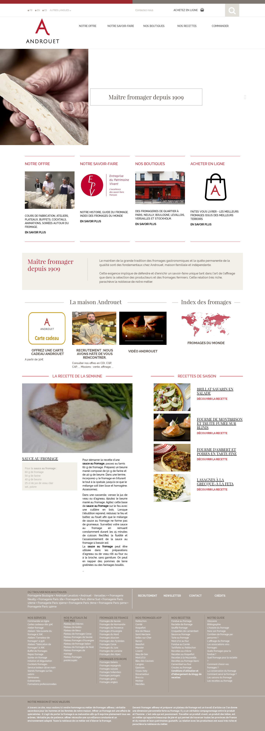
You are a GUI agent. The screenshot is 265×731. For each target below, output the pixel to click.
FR (30, 10)
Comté (138, 624)
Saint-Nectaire (142, 634)
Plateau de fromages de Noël (79, 647)
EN (37, 10)
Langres (139, 664)
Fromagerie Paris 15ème (52, 602)
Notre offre (87, 26)
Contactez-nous (144, 10)
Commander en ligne (38, 621)
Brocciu (139, 677)
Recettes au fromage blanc (185, 661)
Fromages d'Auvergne (111, 631)
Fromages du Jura (109, 647)
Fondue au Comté (180, 644)
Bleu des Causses (144, 661)
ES (44, 10)
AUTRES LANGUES (60, 10)
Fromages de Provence (111, 627)
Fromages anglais (109, 682)
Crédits (220, 595)
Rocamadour (142, 674)
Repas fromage (35, 654)
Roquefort (140, 627)
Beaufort (139, 644)
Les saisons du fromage (219, 677)
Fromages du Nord (109, 634)
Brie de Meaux (142, 631)
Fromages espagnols (110, 665)
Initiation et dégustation (40, 661)
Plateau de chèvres (74, 624)
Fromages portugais (110, 675)
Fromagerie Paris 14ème (42, 606)
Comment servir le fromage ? (222, 674)
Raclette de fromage (181, 624)
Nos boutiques (154, 26)
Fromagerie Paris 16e (50, 599)
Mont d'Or (140, 657)
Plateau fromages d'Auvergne (79, 640)
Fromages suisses (109, 669)
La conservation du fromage (221, 671)
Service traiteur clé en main (42, 667)
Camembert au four (181, 664)
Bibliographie (214, 624)
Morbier (139, 681)
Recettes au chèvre (181, 651)
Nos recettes (187, 26)
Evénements (34, 681)
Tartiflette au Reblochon (183, 647)
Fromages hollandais (110, 672)
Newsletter (172, 595)
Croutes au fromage (181, 667)
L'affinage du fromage (218, 641)
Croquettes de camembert (184, 631)
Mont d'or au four (180, 641)
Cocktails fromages (37, 664)
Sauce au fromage (180, 634)
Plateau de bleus (72, 630)
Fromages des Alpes (110, 654)
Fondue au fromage (181, 621)
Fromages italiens (109, 662)
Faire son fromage (216, 631)
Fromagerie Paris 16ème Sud (83, 599)
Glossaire (212, 621)
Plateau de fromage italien (77, 644)
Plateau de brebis (73, 627)
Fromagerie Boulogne (40, 595)
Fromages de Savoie (110, 621)
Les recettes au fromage (219, 681)
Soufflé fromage (179, 627)
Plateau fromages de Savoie (78, 637)
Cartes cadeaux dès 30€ (40, 624)
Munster (139, 647)
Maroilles (140, 684)
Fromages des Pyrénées (112, 641)
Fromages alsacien (109, 637)
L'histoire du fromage (218, 627)
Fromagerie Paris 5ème (113, 602)
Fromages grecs (108, 679)
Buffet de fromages (37, 651)
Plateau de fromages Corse (77, 634)
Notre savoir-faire (120, 26)
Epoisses (139, 667)
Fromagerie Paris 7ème (82, 602)
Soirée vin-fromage (37, 657)
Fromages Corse (108, 644)
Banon (138, 641)
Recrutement (147, 595)
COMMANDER (220, 26)
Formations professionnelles (42, 684)
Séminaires (33, 677)
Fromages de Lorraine (111, 651)
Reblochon (140, 621)
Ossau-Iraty (141, 671)
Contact (195, 595)
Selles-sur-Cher (143, 637)
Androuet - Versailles (93, 595)
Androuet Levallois (67, 595)
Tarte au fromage (180, 637)
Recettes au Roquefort (182, 654)
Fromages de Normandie (112, 624)
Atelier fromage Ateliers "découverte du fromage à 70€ (40, 631)
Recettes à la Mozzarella (183, 657)
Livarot (138, 651)
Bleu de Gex (141, 654)
